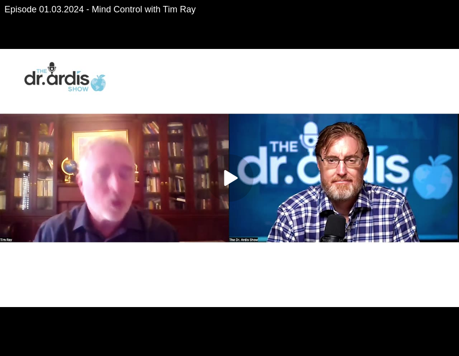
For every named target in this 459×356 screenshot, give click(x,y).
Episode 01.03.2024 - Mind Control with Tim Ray (100, 9)
